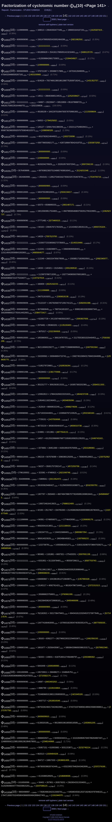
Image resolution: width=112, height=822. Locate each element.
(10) (8, 29)
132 (29, 16)
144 (77, 16)
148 (93, 16)
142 (70, 16)
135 (41, 16)
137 (49, 16)
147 (89, 16)
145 (81, 16)
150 (100, 16)
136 (45, 16)
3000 (53, 19)
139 (56, 16)
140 (60, 16)
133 (33, 16)
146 (85, 16)
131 (25, 16)
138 (52, 16)
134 (37, 16)
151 (104, 16)
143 (73, 16)
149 (97, 16)
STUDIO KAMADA (31, 10)
